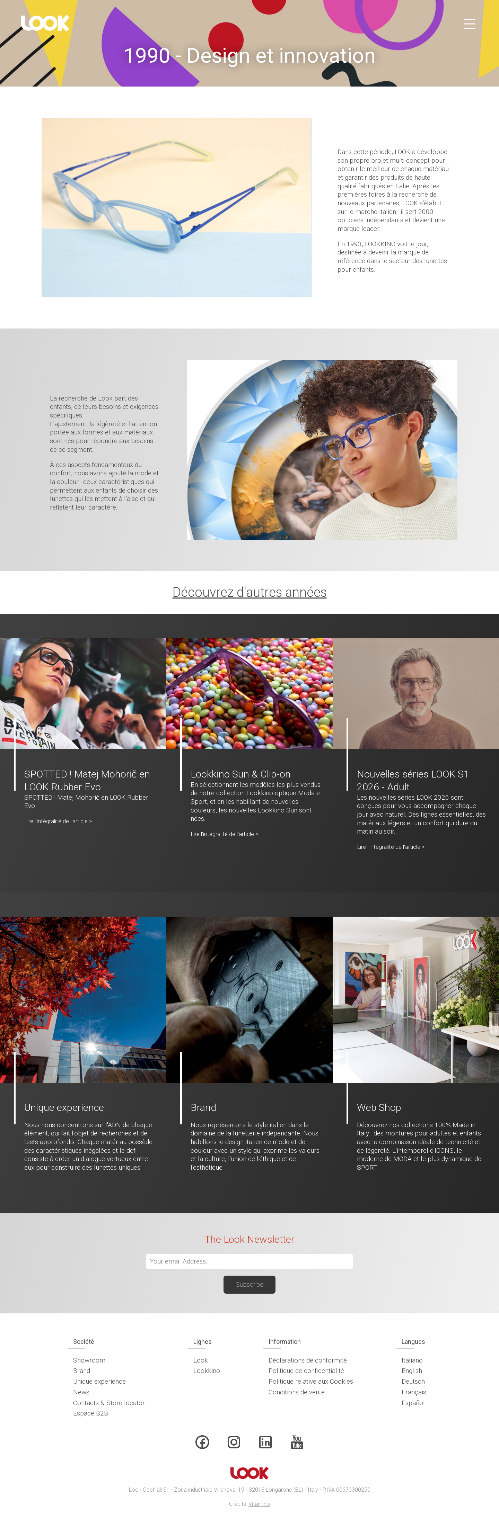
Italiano (412, 1360)
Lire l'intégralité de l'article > (58, 821)
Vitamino (259, 1504)
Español (413, 1403)
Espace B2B (90, 1413)
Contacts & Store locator (109, 1403)
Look (200, 1360)
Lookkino (206, 1371)
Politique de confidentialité (306, 1371)
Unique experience (99, 1381)
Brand (81, 1371)
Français (414, 1392)
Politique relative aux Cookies (311, 1381)
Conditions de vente (297, 1392)
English (412, 1371)
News (81, 1392)
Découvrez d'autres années (250, 592)
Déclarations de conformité (308, 1360)
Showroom (89, 1360)
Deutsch (413, 1381)
